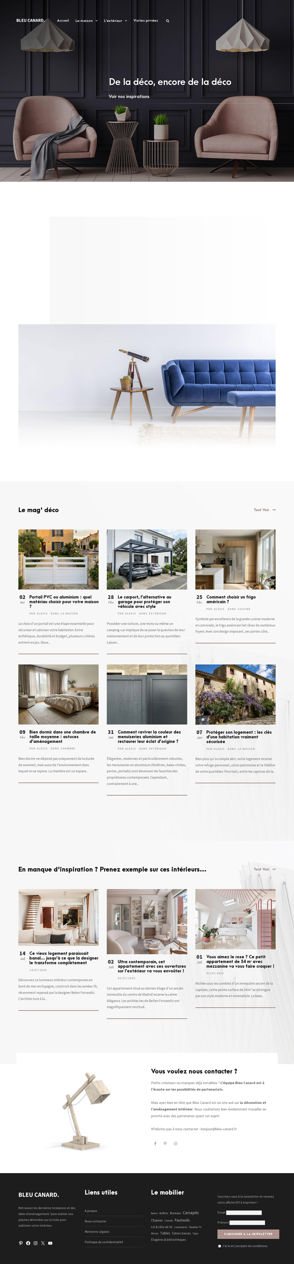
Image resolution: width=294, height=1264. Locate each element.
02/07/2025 (126, 978)
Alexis (42, 613)
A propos (91, 1211)
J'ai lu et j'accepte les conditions (244, 1246)
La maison (84, 21)
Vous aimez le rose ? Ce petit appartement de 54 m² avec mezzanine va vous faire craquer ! (240, 962)
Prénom (223, 1222)
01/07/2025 (215, 973)
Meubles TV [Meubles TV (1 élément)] (195, 1227)
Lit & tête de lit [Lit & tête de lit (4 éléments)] (162, 1227)
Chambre (68, 748)
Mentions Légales (97, 1231)
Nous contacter (95, 1221)
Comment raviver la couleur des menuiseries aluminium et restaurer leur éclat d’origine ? (149, 737)
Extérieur (157, 613)
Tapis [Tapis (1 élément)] (195, 1233)
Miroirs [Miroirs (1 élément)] (154, 1233)
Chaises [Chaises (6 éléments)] (157, 1220)
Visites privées (146, 20)
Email (239, 1212)
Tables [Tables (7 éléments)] (165, 1233)
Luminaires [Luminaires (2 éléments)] (181, 1227)
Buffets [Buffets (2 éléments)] (163, 1213)
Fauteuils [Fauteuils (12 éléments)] (182, 1220)
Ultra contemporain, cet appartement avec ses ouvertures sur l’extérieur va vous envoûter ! (152, 967)
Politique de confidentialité (104, 1242)
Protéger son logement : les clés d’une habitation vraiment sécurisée (239, 737)
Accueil (63, 20)
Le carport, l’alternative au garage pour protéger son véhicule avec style (144, 602)
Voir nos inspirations (129, 96)
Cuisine (244, 609)
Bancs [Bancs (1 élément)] (154, 1213)
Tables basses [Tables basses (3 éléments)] (181, 1233)
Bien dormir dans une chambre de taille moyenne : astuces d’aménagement (62, 737)
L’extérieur (113, 21)
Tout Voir (261, 510)
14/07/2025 (38, 970)
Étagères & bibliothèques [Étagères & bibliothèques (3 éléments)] (168, 1240)
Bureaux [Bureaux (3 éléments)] (175, 1213)
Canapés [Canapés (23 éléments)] (191, 1212)
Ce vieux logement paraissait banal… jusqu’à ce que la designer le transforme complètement (63, 958)
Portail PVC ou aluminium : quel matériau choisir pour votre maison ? (64, 602)
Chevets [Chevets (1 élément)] (168, 1220)
